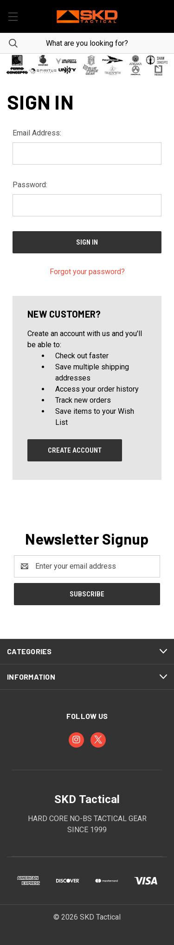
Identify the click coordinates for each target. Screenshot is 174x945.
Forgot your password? (87, 271)
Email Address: (37, 133)
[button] (87, 65)
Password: (30, 184)
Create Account (75, 450)
